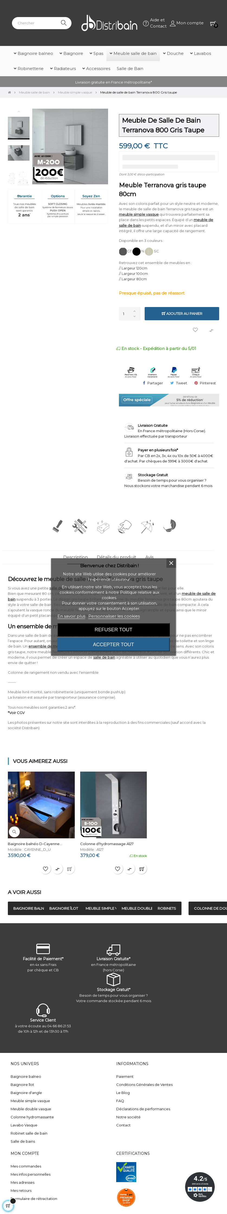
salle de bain (104, 657)
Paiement (125, 1076)
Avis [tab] (149, 557)
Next (19, 195)
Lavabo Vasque (24, 1125)
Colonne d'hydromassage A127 (107, 844)
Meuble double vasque (31, 1109)
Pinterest (208, 383)
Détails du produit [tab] (116, 557)
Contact (123, 1125)
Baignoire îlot (22, 1084)
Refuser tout (113, 629)
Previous (19, 111)
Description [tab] (75, 557)
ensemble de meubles (48, 646)
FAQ (120, 1101)
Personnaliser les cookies (114, 616)
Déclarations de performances (143, 1109)
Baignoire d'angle (26, 1092)
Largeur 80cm (134, 279)
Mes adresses (22, 1182)
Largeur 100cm (135, 273)
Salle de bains (23, 1141)
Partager (155, 383)
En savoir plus (71, 616)
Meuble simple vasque (30, 1101)
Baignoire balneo (26, 1076)
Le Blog (123, 1092)
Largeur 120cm (134, 268)
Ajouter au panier (182, 313)
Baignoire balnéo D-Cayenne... (35, 844)
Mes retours (21, 1190)
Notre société (128, 1117)
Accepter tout (113, 644)
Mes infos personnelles (30, 1174)
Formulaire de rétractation (34, 1198)
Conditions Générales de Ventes (144, 1084)
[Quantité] (130, 314)
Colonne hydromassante (32, 1117)
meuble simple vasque (139, 214)
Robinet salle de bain (29, 1133)
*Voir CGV (16, 713)
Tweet (181, 383)
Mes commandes (26, 1166)
